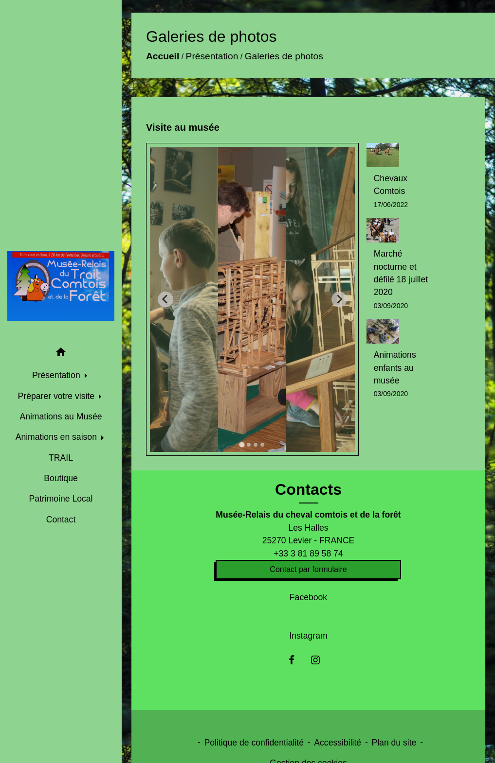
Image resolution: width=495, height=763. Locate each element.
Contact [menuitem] (61, 519)
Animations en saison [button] (57, 437)
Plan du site (393, 742)
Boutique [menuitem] (60, 478)
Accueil (162, 53)
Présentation (212, 53)
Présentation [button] (57, 375)
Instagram (308, 636)
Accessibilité (337, 742)
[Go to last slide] (165, 299)
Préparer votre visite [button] (57, 396)
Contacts (308, 489)
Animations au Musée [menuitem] (60, 416)
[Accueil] (60, 285)
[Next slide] (339, 299)
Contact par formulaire (308, 569)
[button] (60, 353)
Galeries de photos (284, 53)
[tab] (242, 444)
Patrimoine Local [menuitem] (60, 498)
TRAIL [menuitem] (61, 458)
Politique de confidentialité (254, 742)
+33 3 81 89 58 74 (308, 553)
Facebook (308, 597)
